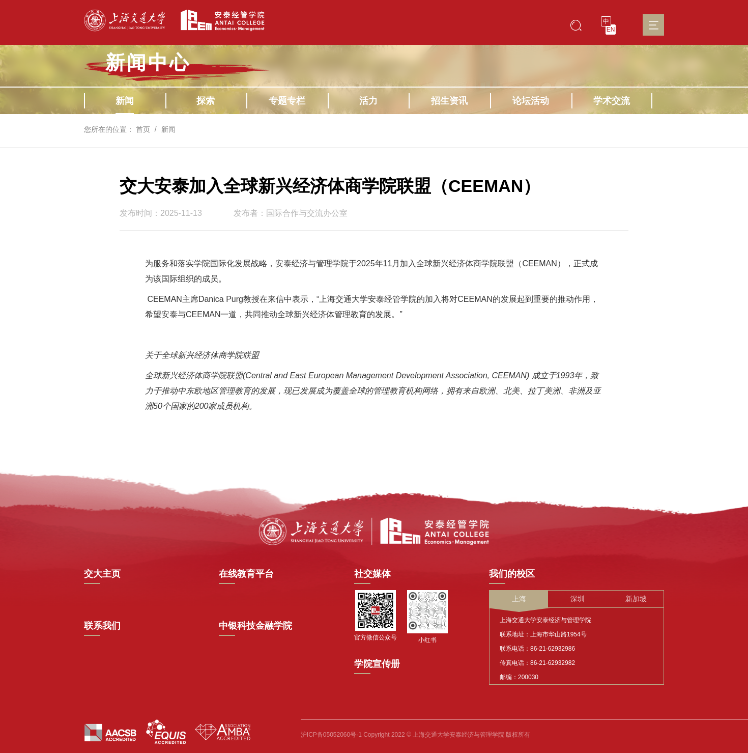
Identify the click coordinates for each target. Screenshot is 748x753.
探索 (205, 101)
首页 (143, 129)
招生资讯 (449, 101)
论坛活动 (530, 101)
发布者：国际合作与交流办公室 (291, 213)
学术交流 (611, 101)
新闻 (125, 101)
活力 (368, 101)
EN (611, 29)
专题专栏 (287, 101)
